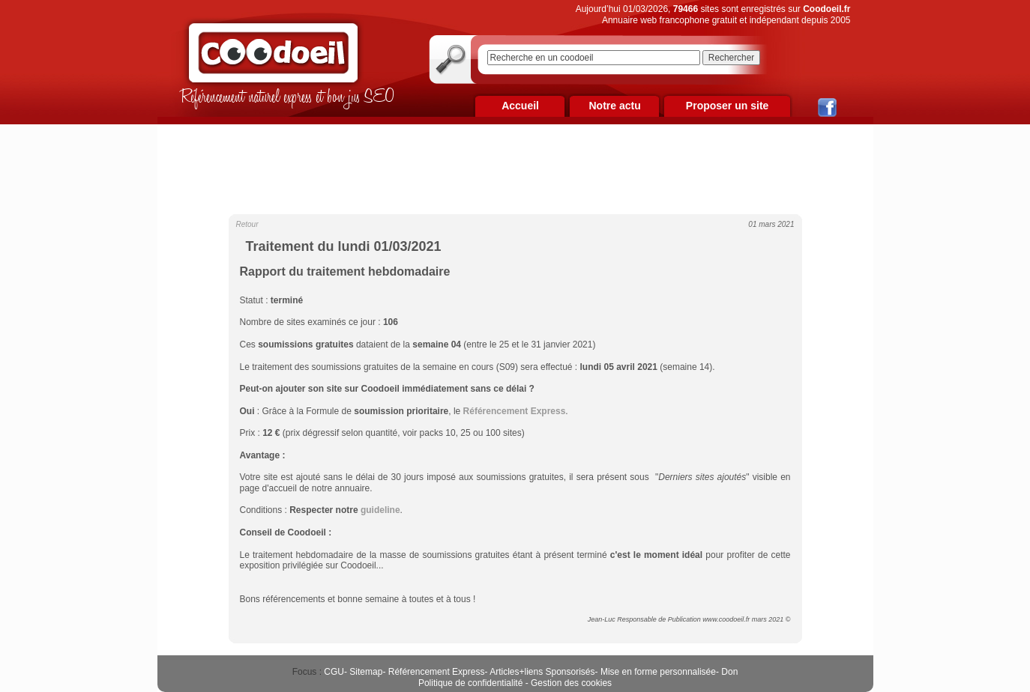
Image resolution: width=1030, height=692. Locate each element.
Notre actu (614, 106)
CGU (334, 672)
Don (729, 672)
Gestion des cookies (571, 683)
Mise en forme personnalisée (658, 672)
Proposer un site (727, 106)
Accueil (520, 106)
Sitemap (365, 672)
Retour (247, 224)
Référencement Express (436, 672)
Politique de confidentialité (470, 683)
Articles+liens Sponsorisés (542, 672)
